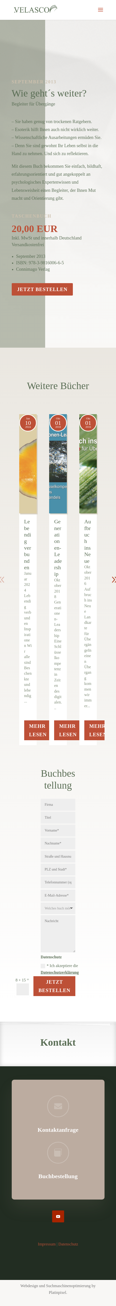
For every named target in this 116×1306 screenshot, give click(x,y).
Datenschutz (68, 1244)
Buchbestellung (58, 1176)
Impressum (47, 1244)
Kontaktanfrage (58, 1130)
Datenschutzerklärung (60, 972)
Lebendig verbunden (27, 544)
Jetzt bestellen (42, 289)
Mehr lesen (38, 730)
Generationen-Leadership (58, 547)
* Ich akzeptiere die (60, 969)
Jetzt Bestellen (54, 986)
